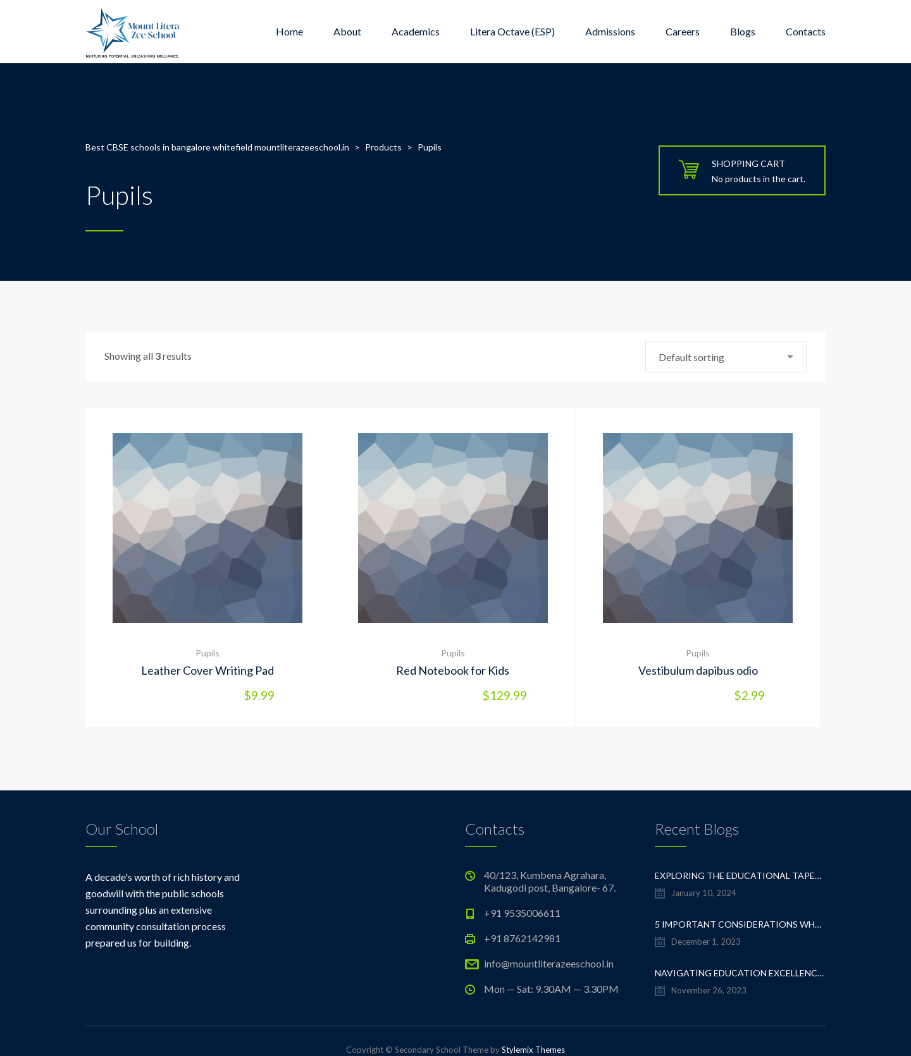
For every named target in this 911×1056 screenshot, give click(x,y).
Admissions (610, 31)
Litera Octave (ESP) (512, 31)
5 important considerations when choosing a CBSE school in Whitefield (740, 924)
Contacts (806, 31)
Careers (683, 31)
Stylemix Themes (533, 1050)
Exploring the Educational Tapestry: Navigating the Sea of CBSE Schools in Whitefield (740, 875)
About (347, 31)
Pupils (207, 653)
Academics (416, 31)
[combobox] (726, 356)
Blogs (742, 31)
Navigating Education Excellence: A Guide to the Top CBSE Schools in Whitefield (740, 972)
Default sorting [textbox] (691, 357)
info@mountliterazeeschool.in (549, 963)
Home (289, 31)
